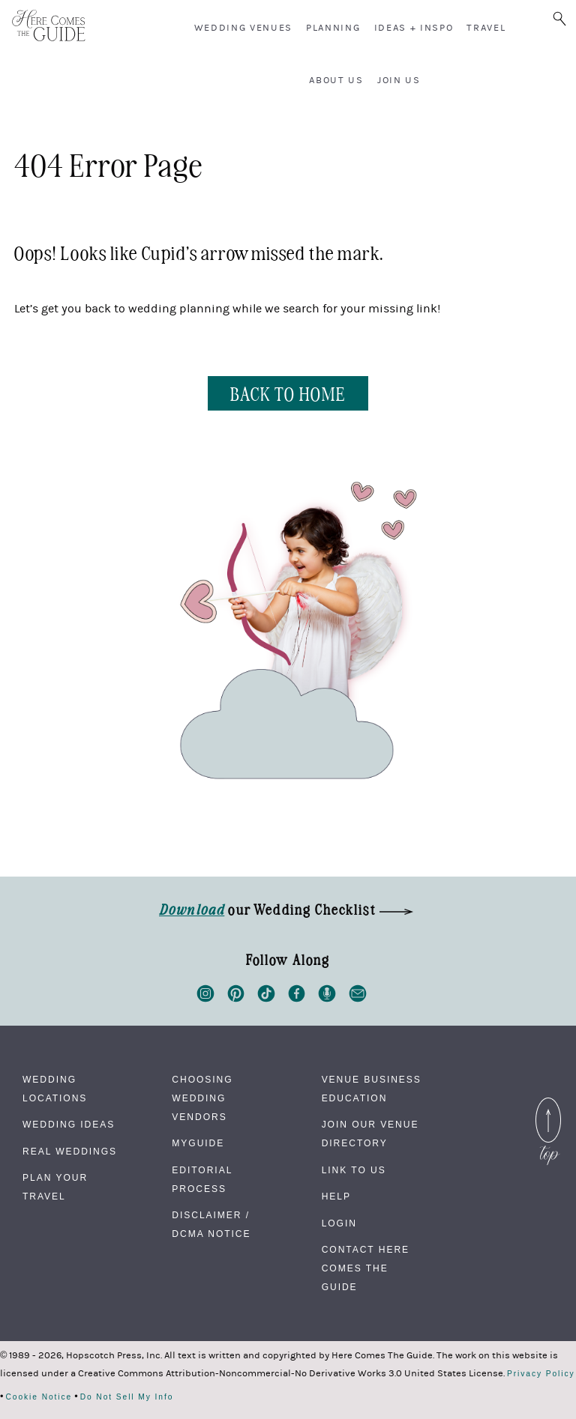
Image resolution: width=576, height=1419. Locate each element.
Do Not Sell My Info (127, 1397)
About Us (336, 80)
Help (336, 1196)
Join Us (399, 80)
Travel (486, 27)
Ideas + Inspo (414, 27)
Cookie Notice (38, 1397)
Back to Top (548, 1106)
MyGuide (198, 1143)
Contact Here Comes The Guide (366, 1268)
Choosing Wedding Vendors (202, 1098)
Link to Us (354, 1170)
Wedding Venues (243, 27)
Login (339, 1223)
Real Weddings (69, 1151)
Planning (333, 27)
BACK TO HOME (287, 393)
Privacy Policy (541, 1374)
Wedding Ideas (68, 1124)
